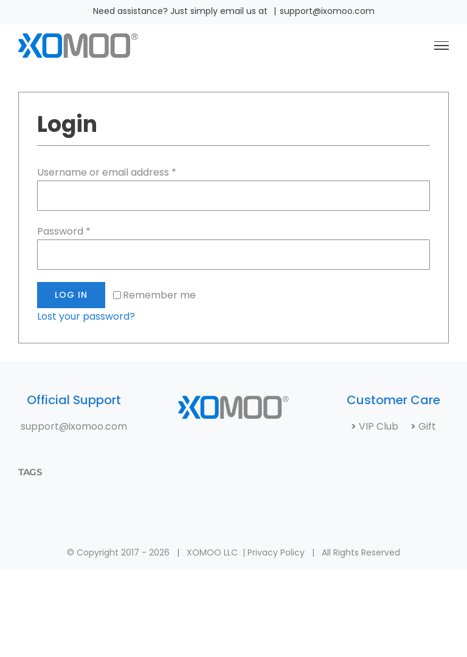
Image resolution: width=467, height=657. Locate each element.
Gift (426, 426)
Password (64, 231)
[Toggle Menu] (441, 45)
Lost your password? (86, 316)
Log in (71, 295)
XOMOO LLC (212, 552)
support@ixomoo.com (327, 11)
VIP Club (383, 426)
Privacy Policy (276, 552)
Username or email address (106, 172)
